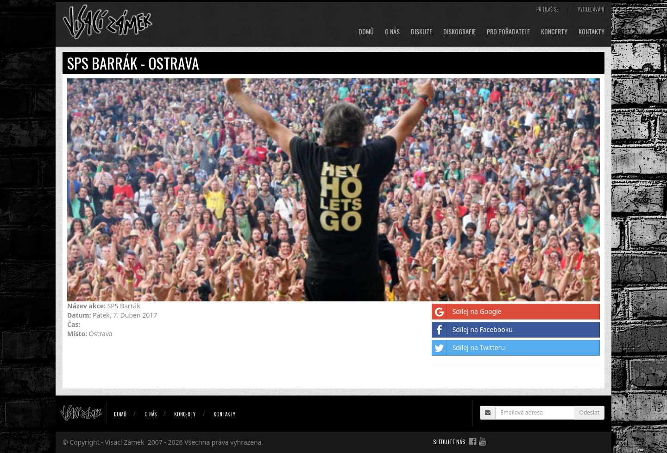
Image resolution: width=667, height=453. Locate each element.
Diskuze (421, 31)
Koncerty (554, 31)
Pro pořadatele (508, 31)
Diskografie (459, 31)
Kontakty (591, 31)
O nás (392, 31)
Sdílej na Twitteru (468, 347)
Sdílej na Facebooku (472, 329)
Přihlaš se (547, 9)
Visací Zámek (125, 442)
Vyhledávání (591, 9)
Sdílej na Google (467, 311)
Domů (366, 31)
